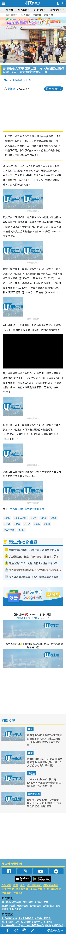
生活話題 (17, 80)
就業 (54, 518)
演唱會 (9, 9)
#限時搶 (48, 921)
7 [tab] (30, 24)
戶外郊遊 (6, 893)
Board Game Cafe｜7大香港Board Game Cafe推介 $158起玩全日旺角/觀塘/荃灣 (44, 803)
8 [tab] (33, 24)
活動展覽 (6, 885)
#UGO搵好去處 (9, 918)
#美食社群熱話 (43, 918)
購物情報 (54, 9)
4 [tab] (35, 21)
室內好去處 (34, 794)
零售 (18, 523)
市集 (15, 885)
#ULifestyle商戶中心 (32, 925)
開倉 (22, 885)
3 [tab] (32, 21)
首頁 (6, 80)
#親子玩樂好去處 (10, 921)
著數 (8, 518)
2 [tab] (29, 21)
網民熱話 (6, 902)
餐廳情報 (56, 889)
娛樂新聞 (37, 14)
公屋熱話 (25, 14)
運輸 (47, 523)
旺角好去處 (36, 889)
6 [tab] (41, 21)
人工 (34, 518)
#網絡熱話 (57, 925)
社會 (28, 80)
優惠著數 (23, 9)
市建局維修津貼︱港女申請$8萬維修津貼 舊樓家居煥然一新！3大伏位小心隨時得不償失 (44, 762)
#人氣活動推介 (26, 918)
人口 (22, 529)
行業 (44, 518)
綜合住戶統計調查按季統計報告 (27, 509)
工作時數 (10, 529)
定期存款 (48, 14)
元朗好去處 (7, 889)
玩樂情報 (38, 9)
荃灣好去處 (22, 889)
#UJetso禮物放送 (10, 925)
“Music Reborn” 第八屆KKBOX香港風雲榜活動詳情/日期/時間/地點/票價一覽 (44, 783)
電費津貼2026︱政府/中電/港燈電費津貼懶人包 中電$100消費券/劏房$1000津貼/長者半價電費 (44, 740)
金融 (8, 523)
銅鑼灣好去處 (50, 885)
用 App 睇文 (55, 88)
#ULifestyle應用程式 (31, 921)
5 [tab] (38, 21)
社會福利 (18, 893)
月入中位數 (21, 518)
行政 (27, 523)
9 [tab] (36, 24)
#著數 (48, 925)
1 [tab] (26, 21)
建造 (37, 523)
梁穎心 (11, 88)
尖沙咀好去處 (34, 885)
